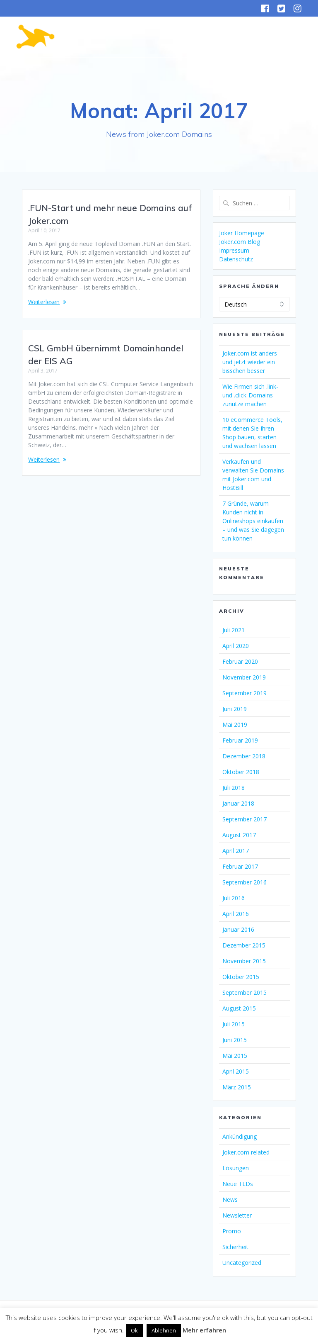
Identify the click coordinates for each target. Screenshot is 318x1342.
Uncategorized (241, 1262)
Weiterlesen (44, 302)
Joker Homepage (241, 233)
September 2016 (244, 882)
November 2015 (244, 961)
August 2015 (239, 1008)
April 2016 (235, 914)
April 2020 (235, 646)
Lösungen (235, 1168)
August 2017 (239, 835)
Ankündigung (239, 1136)
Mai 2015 (234, 1055)
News (230, 1199)
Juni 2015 (234, 1040)
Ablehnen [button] (164, 1330)
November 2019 (244, 677)
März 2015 (236, 1087)
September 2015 (244, 992)
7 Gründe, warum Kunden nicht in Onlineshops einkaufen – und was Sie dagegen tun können (253, 520)
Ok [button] (134, 1330)
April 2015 (235, 1071)
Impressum (234, 250)
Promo (231, 1231)
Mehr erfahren (204, 1330)
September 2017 (244, 819)
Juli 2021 (233, 630)
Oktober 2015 (240, 977)
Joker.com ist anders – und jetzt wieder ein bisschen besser (252, 362)
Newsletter (237, 1215)
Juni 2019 (234, 709)
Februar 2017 (240, 866)
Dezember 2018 (243, 756)
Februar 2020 (240, 661)
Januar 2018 (238, 803)
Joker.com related (246, 1152)
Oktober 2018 (240, 772)
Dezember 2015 (243, 945)
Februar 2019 (240, 740)
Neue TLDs (237, 1184)
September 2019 (244, 693)
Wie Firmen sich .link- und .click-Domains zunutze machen (250, 395)
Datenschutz (236, 259)
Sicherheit (235, 1247)
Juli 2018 (233, 788)
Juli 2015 (233, 1024)
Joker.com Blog (239, 242)
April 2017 (235, 851)
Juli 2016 (233, 898)
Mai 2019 (234, 724)
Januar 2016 (238, 929)
